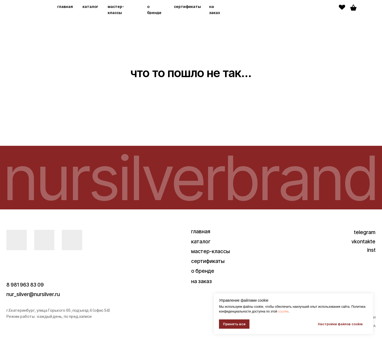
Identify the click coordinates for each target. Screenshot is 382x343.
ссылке (283, 311)
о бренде (202, 271)
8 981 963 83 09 (25, 285)
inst (371, 250)
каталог (90, 6)
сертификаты (187, 6)
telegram (364, 232)
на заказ (201, 281)
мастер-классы (210, 251)
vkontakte (363, 241)
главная (65, 6)
